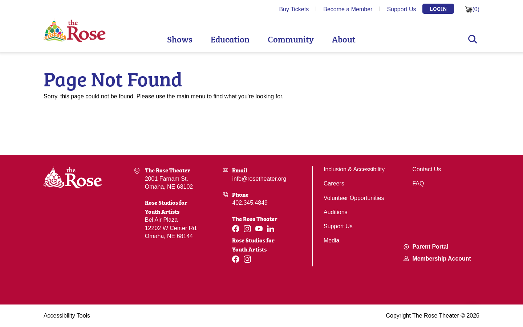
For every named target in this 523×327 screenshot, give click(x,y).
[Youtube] (259, 228)
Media (332, 240)
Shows (179, 39)
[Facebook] (235, 228)
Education (230, 39)
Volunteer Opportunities (354, 198)
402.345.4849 (250, 203)
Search (472, 39)
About (344, 39)
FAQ (418, 183)
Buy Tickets (294, 9)
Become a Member (347, 9)
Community (291, 39)
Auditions (336, 212)
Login (438, 8)
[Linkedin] (270, 228)
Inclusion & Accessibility (354, 169)
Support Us (401, 9)
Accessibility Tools (67, 315)
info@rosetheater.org (259, 179)
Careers (334, 183)
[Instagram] (247, 228)
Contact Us (427, 169)
